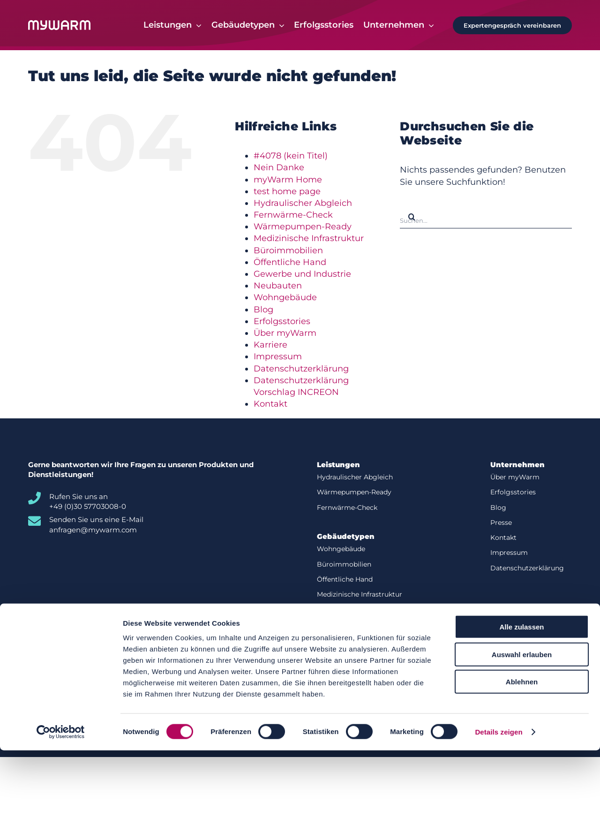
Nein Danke (279, 168)
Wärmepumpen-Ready (303, 227)
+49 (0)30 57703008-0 (87, 506)
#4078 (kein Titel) (291, 156)
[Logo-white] (59, 25)
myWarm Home (288, 179)
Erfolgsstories (282, 322)
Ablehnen (522, 764)
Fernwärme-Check (293, 215)
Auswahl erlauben (522, 737)
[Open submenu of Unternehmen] (429, 25)
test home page (287, 192)
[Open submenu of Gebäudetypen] (280, 25)
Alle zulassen (521, 709)
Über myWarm (285, 333)
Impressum (278, 357)
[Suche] (411, 217)
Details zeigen (498, 814)
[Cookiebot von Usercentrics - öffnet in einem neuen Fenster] (61, 815)
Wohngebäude (285, 298)
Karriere (270, 345)
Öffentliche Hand (290, 262)
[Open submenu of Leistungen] (197, 25)
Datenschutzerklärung (301, 368)
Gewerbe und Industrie (302, 274)
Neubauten (278, 286)
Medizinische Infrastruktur (309, 239)
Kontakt (270, 404)
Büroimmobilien (288, 251)
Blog (263, 310)
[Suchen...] (486, 217)
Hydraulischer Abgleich (303, 203)
